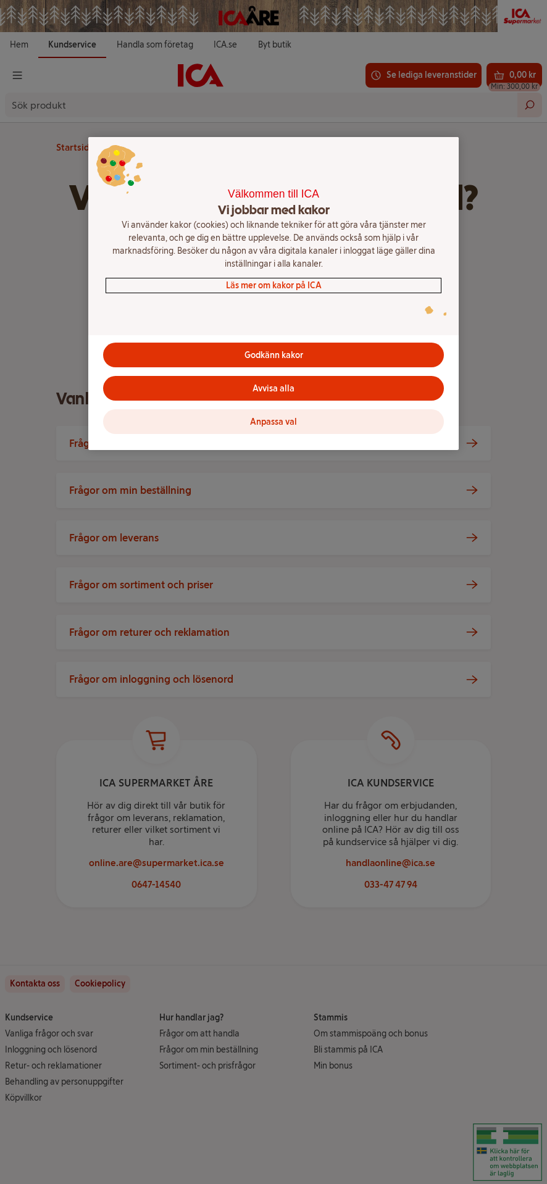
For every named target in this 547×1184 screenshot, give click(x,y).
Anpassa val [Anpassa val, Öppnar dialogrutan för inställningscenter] (273, 422)
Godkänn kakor (273, 355)
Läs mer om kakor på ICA (274, 285)
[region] (273, 294)
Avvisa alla (273, 388)
